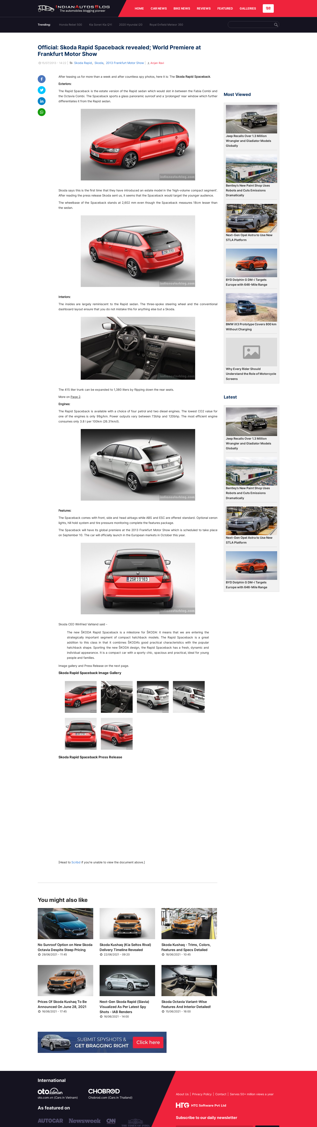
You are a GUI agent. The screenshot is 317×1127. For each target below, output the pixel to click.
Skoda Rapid (83, 63)
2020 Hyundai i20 (130, 24)
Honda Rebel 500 (70, 24)
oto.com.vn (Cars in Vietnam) (58, 1097)
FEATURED (225, 8)
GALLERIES (248, 8)
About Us (182, 1094)
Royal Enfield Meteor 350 (166, 24)
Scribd (76, 862)
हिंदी (268, 8)
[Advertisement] (251, 64)
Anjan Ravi (155, 63)
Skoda (99, 63)
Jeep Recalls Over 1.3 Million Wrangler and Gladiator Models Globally (248, 141)
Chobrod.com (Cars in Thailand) (110, 1097)
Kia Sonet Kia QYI (100, 24)
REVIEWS (204, 8)
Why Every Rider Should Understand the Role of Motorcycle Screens (251, 374)
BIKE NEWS (182, 8)
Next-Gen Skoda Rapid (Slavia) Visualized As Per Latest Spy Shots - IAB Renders (124, 1007)
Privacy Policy (202, 1094)
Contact (220, 1094)
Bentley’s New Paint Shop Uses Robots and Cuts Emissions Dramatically (248, 190)
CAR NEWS (159, 8)
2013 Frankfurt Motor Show (125, 63)
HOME (139, 8)
